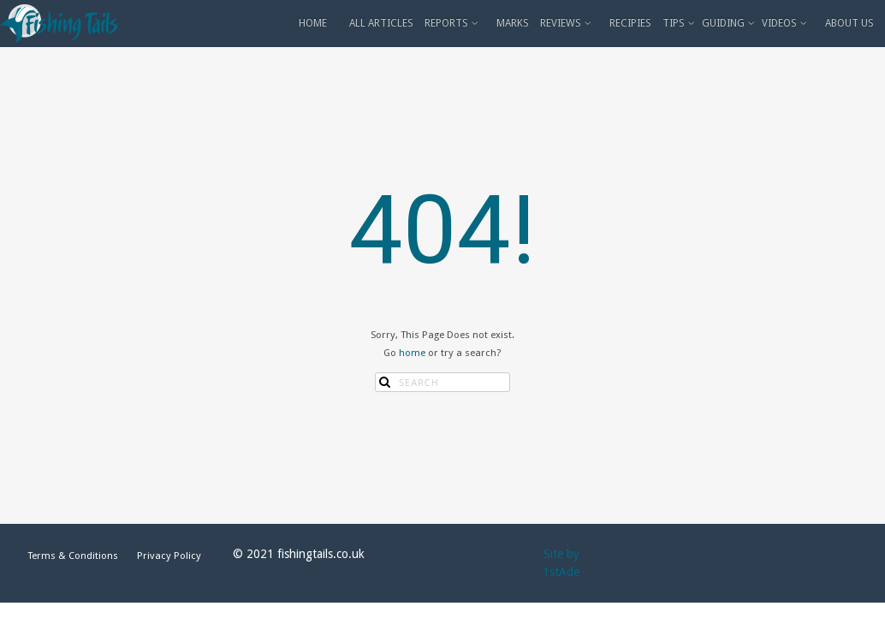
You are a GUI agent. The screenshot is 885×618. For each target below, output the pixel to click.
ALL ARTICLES (381, 23)
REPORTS (453, 23)
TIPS (680, 23)
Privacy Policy (169, 556)
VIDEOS (786, 23)
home (412, 353)
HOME (313, 23)
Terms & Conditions (72, 556)
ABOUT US (849, 23)
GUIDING (729, 23)
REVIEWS (567, 23)
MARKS (512, 23)
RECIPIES (630, 23)
